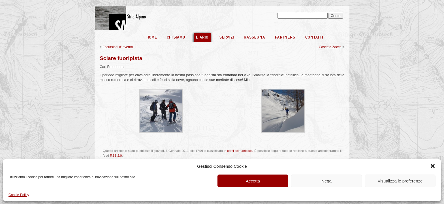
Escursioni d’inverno (118, 47)
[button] (433, 166)
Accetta (253, 180)
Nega (326, 180)
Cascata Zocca (330, 47)
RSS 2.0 (116, 155)
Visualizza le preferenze (400, 180)
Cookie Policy (18, 195)
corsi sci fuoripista (240, 150)
